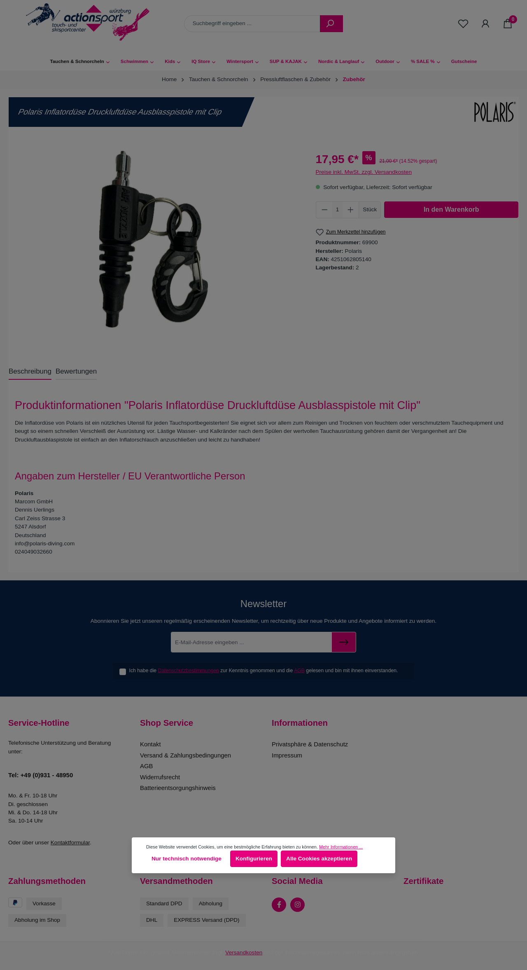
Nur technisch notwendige (187, 858)
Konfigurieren (254, 858)
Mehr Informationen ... (341, 846)
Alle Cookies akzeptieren (319, 858)
